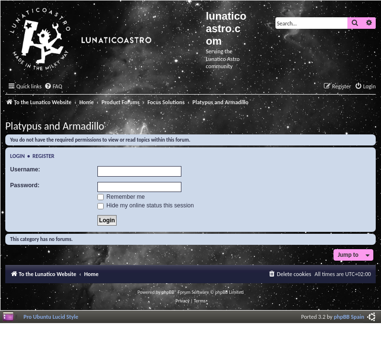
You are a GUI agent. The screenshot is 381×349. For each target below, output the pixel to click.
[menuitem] (53, 86)
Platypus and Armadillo (54, 126)
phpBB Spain (349, 316)
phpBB (168, 292)
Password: (24, 185)
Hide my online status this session (145, 205)
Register (44, 156)
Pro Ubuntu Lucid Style (51, 316)
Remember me (121, 196)
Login (17, 156)
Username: (25, 169)
